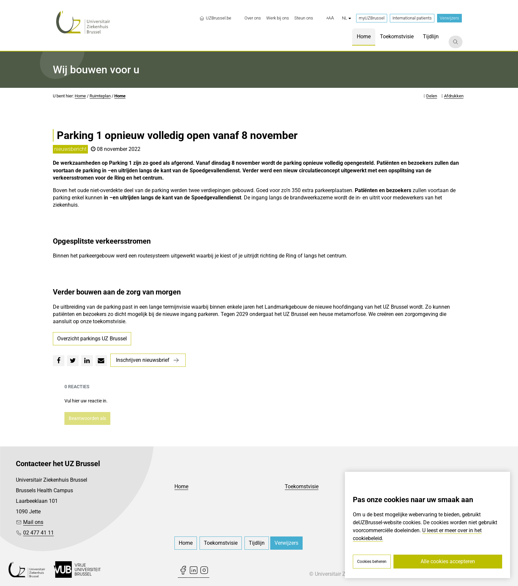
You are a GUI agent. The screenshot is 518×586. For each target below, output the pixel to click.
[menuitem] (253, 18)
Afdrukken (453, 95)
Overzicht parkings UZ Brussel (92, 338)
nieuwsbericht (70, 149)
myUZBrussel (372, 18)
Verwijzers (449, 18)
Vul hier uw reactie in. (86, 400)
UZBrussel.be (215, 18)
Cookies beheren (372, 561)
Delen (431, 95)
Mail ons (33, 522)
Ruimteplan (100, 95)
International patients (412, 18)
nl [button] (346, 18)
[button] (330, 18)
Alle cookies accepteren (448, 561)
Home (80, 95)
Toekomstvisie (301, 486)
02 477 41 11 (38, 533)
